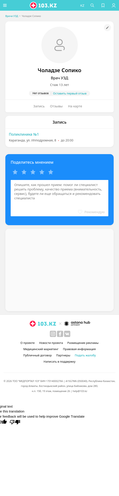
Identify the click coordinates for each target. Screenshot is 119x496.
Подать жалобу (85, 355)
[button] (5, 5)
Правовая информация (79, 349)
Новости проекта (51, 343)
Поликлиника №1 (24, 134)
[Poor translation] (15, 422)
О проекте (27, 343)
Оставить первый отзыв (70, 93)
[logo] (44, 5)
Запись (39, 106)
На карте (75, 106)
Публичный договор (37, 355)
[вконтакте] (67, 334)
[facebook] (60, 334)
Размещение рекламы (83, 343)
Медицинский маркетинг (40, 349)
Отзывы (56, 106)
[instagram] (53, 334)
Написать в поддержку (59, 361)
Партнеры (63, 355)
